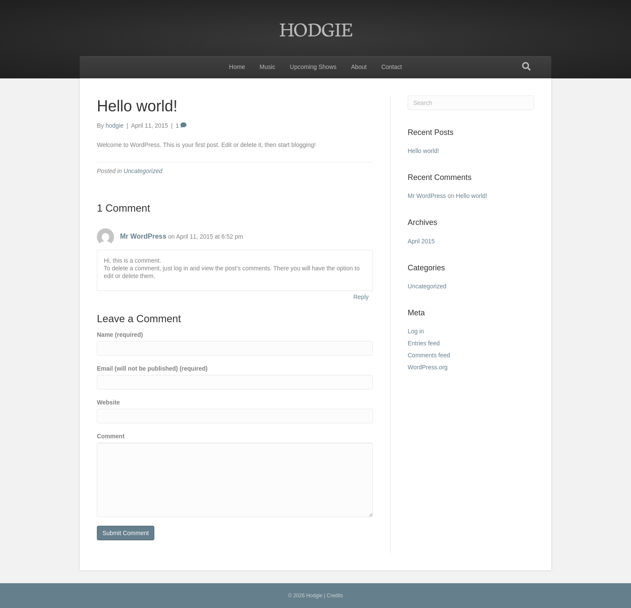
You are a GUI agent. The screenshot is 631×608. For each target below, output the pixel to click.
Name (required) (120, 334)
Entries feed (424, 343)
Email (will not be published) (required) (152, 368)
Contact (391, 66)
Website (108, 402)
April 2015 (421, 241)
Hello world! (423, 150)
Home (237, 66)
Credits (335, 596)
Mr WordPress (143, 236)
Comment (111, 436)
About (359, 66)
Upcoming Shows (313, 66)
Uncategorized (142, 171)
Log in (416, 331)
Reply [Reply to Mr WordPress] (361, 297)
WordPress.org (428, 367)
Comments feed (429, 355)
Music (268, 66)
